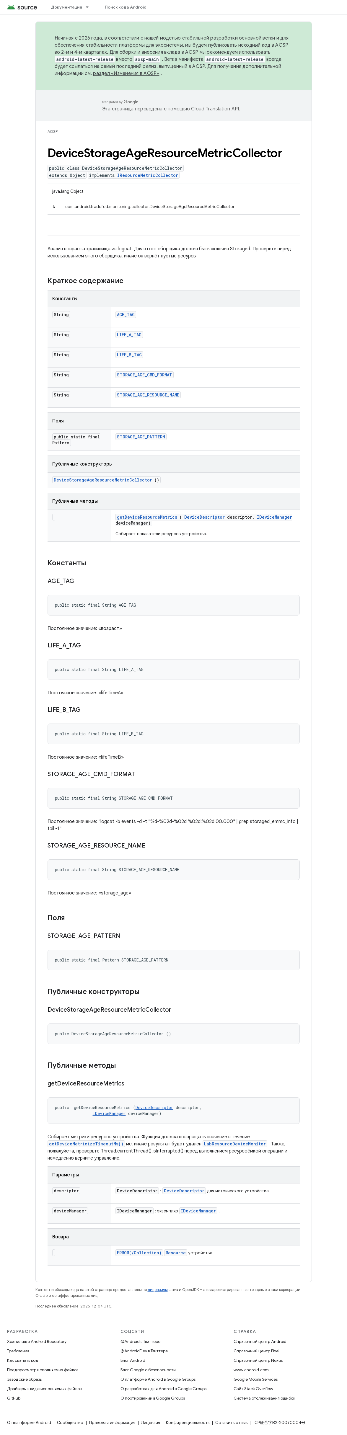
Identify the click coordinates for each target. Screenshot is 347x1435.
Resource (176, 1253)
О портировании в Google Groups (152, 1398)
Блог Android (132, 1360)
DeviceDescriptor (204, 517)
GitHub (13, 1398)
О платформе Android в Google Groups (158, 1379)
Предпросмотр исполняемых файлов (42, 1369)
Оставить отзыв (231, 1422)
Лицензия (150, 1422)
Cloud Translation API (215, 109)
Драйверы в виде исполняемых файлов (44, 1388)
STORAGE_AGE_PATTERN (141, 437)
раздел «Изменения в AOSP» (126, 73)
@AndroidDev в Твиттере (144, 1351)
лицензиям (158, 1289)
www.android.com (251, 1369)
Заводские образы (25, 1379)
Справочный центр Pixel (256, 1351)
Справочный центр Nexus (258, 1360)
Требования (18, 1351)
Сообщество (70, 1422)
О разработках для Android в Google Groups (163, 1388)
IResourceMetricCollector (147, 175)
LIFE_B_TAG (129, 354)
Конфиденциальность (187, 1422)
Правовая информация (112, 1422)
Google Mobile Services (256, 1379)
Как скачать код (22, 1360)
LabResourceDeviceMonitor (235, 1144)
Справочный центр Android (260, 1341)
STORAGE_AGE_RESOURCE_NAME (148, 395)
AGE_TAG (126, 314)
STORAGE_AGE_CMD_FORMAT (144, 375)
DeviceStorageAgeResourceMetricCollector (103, 480)
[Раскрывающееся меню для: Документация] (90, 7)
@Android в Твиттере (140, 1341)
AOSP (53, 131)
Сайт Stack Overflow (253, 1388)
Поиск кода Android (126, 7)
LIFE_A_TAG (129, 334)
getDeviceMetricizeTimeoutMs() (86, 1144)
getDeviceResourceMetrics (147, 517)
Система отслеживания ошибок (264, 1398)
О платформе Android (29, 1422)
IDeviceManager (274, 517)
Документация (66, 7)
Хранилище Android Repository (36, 1341)
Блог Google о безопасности (148, 1369)
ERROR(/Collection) (139, 1253)
